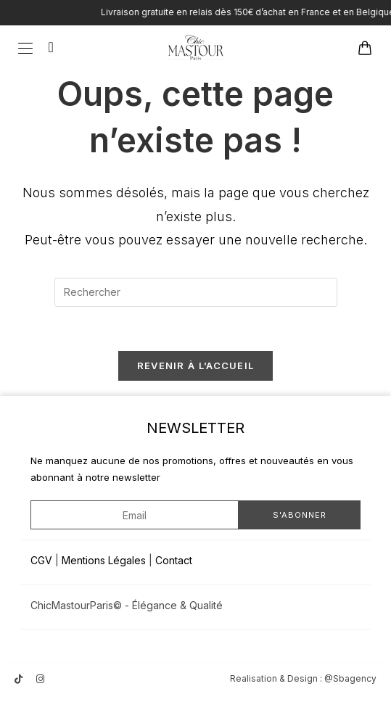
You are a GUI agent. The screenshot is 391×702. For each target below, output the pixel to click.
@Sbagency (350, 678)
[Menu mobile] (28, 47)
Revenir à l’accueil (196, 365)
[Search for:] (46, 47)
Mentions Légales (104, 560)
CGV (41, 560)
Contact (173, 560)
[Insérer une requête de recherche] (195, 292)
